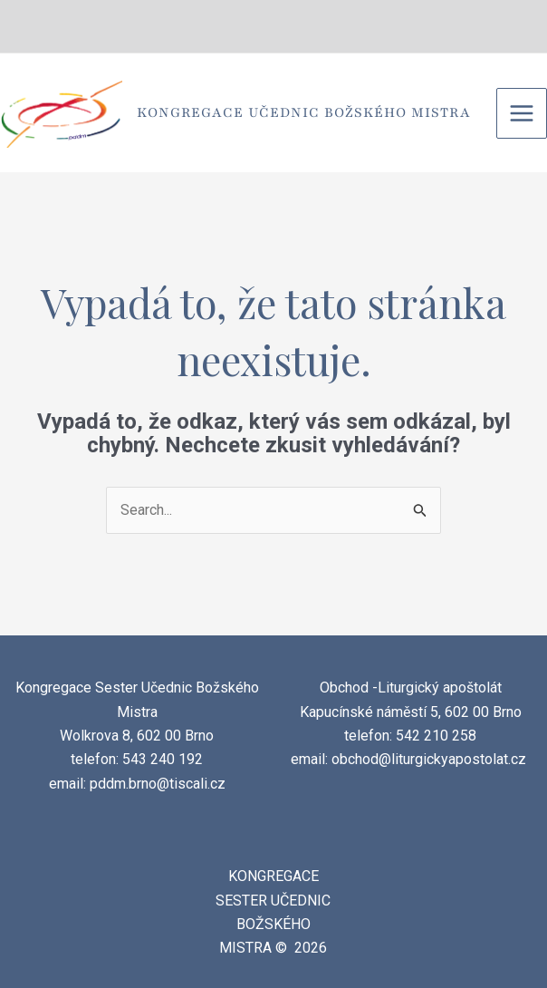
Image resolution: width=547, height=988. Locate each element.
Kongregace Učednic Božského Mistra (304, 112)
